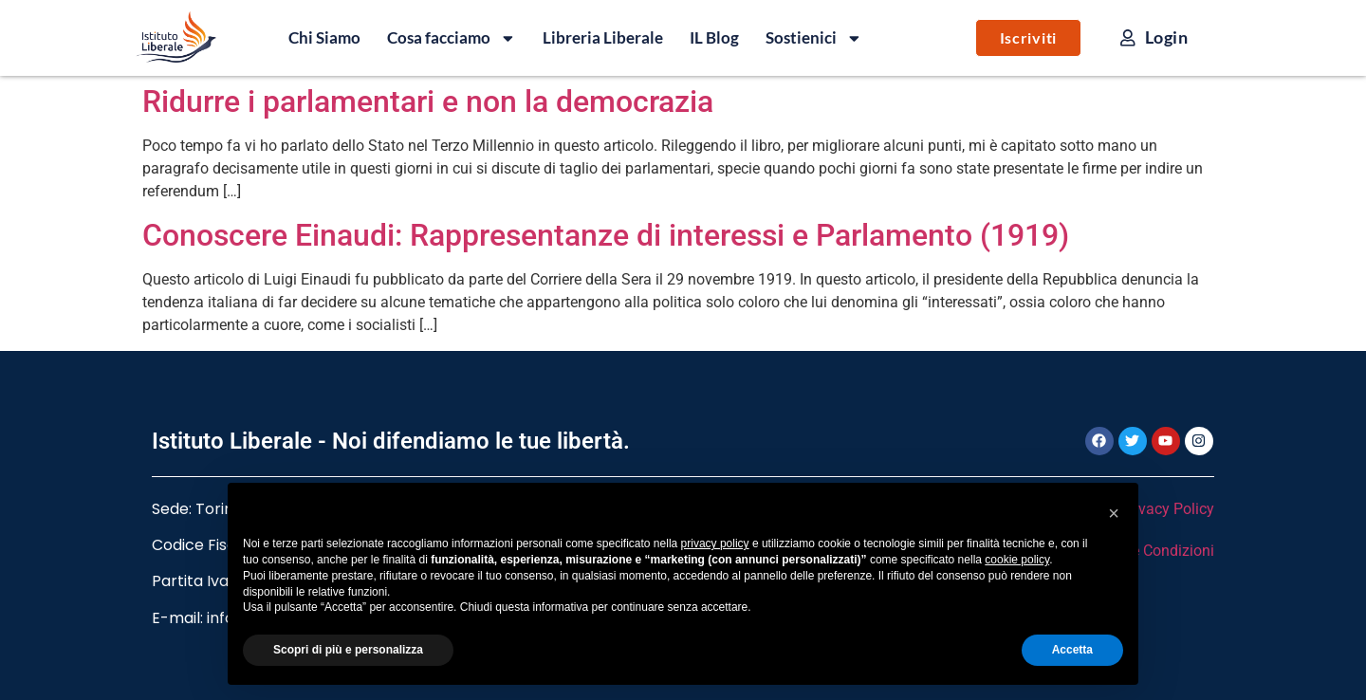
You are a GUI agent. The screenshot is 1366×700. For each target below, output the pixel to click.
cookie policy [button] (1017, 559)
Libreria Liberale (603, 37)
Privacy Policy (1167, 509)
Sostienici (814, 38)
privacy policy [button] (715, 543)
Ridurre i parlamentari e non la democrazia (427, 101)
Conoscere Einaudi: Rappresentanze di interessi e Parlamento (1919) (605, 235)
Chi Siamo (324, 37)
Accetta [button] (1072, 649)
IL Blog (714, 37)
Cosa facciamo (451, 38)
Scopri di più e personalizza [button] (348, 649)
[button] (1113, 513)
